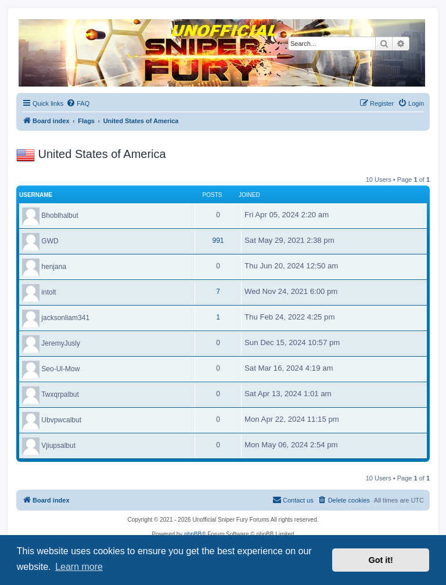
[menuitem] (77, 103)
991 (218, 240)
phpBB (193, 534)
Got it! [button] (381, 560)
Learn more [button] (79, 567)
